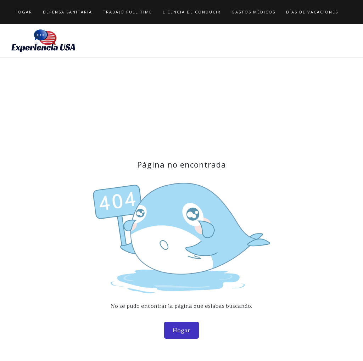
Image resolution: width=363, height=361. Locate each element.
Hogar (23, 12)
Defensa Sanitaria (67, 12)
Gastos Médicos (253, 12)
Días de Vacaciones (312, 12)
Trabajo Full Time (127, 12)
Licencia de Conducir (192, 12)
